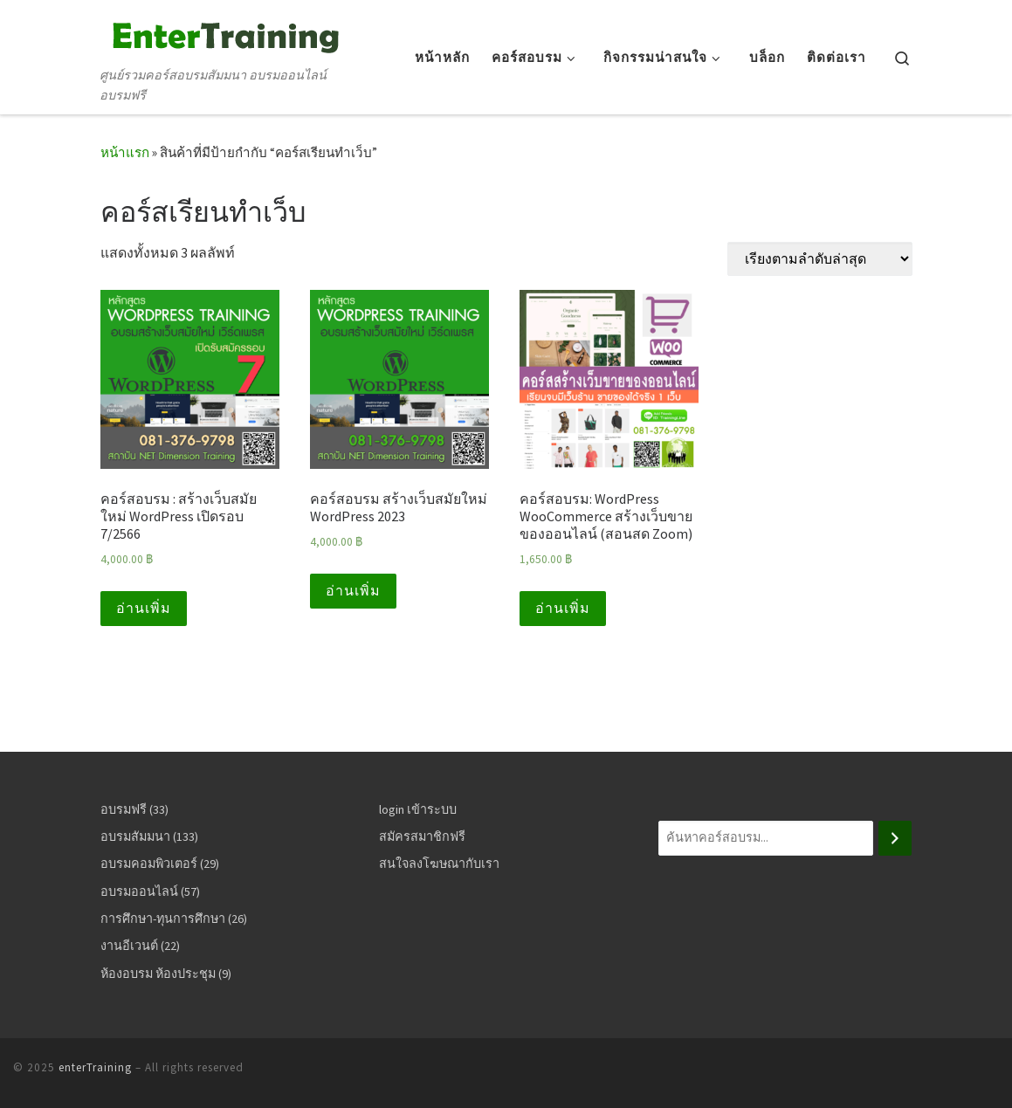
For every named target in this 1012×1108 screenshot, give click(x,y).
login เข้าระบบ (418, 809)
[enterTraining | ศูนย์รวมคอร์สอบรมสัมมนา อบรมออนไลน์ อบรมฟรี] (222, 34)
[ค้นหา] (895, 838)
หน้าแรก (124, 152)
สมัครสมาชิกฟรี (422, 836)
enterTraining (95, 1067)
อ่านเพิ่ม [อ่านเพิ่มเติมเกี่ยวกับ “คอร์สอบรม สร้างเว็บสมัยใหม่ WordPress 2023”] (353, 590)
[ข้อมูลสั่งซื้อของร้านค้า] (819, 259)
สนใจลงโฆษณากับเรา (439, 863)
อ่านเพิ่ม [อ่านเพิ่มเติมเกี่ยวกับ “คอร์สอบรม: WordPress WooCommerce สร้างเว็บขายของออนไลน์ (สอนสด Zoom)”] (562, 608)
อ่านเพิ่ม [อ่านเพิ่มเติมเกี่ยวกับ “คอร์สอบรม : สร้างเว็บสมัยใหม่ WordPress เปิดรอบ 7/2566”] (143, 608)
